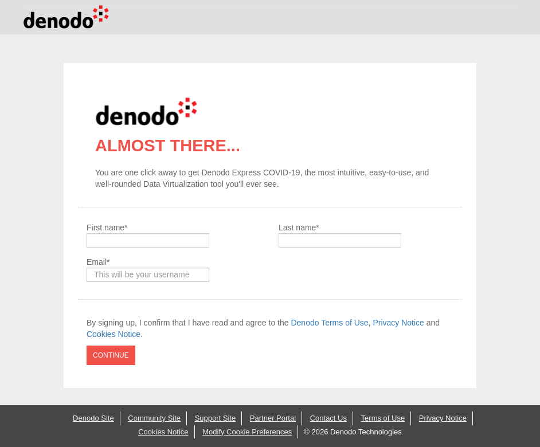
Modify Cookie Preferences (247, 432)
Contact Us (328, 418)
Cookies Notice (113, 334)
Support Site (215, 418)
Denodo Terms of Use (329, 322)
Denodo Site (93, 418)
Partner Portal (273, 418)
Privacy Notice (398, 322)
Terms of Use (383, 418)
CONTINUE (111, 355)
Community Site (154, 418)
